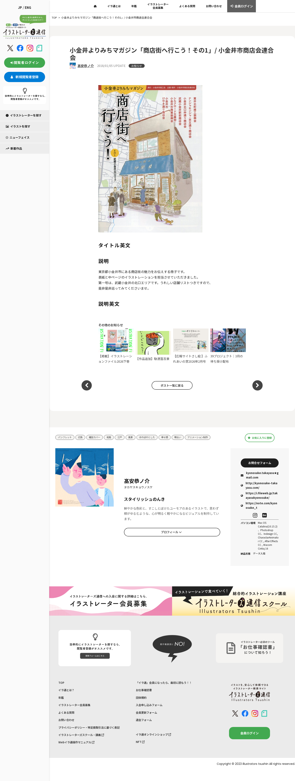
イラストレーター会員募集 (158, 6)
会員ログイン (241, 6)
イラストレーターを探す (24, 115)
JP (20, 7)
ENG (28, 7)
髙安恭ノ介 (85, 65)
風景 (138, 437)
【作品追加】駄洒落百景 (153, 346)
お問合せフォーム (260, 463)
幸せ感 (176, 437)
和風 (114, 437)
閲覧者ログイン (24, 62)
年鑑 (134, 6)
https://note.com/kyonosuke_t (259, 507)
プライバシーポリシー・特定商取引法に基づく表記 (93, 736)
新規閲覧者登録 (25, 76)
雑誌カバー (99, 437)
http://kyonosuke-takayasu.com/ (259, 487)
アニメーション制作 (213, 437)
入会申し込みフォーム (151, 710)
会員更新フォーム (148, 719)
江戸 (126, 437)
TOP (61, 685)
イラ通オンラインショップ (156, 742)
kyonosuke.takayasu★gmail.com (260, 477)
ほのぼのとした (156, 437)
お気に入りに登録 (259, 438)
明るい (190, 437)
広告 (83, 437)
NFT (141, 751)
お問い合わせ (214, 6)
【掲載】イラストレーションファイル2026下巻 (116, 345)
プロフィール (171, 532)
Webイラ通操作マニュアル (79, 753)
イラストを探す (18, 126)
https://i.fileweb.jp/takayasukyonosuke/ (259, 497)
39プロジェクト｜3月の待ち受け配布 (228, 345)
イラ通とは (114, 6)
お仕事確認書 (145, 693)
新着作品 (14, 148)
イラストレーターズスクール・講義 (84, 744)
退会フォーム (145, 727)
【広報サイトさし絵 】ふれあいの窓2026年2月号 (191, 345)
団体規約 (142, 702)
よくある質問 (187, 6)
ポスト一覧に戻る (170, 385)
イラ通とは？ (67, 693)
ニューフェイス (18, 137)
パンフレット (66, 437)
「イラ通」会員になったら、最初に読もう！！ (168, 685)
